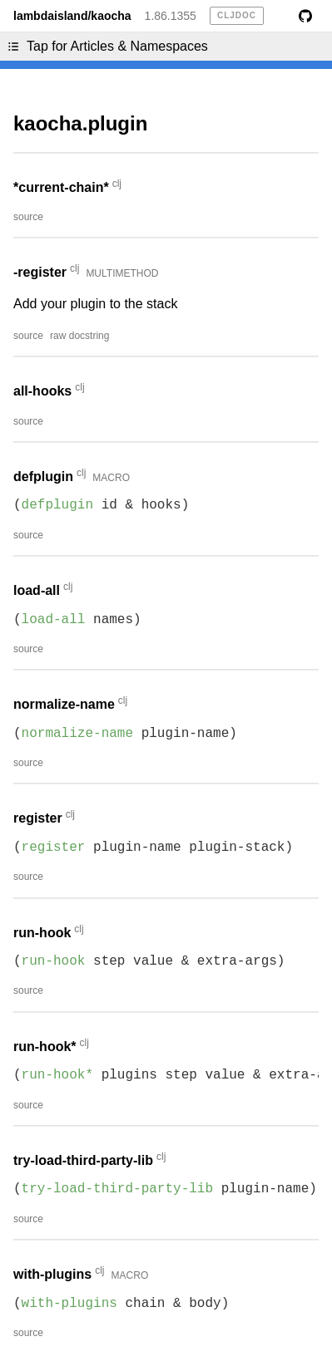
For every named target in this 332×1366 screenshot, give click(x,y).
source (28, 217)
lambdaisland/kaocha (72, 15)
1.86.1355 (170, 15)
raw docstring (79, 336)
